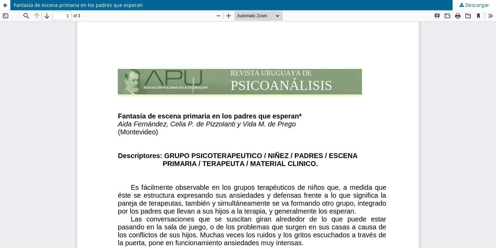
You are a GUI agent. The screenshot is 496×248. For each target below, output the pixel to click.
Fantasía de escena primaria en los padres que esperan (78, 5)
